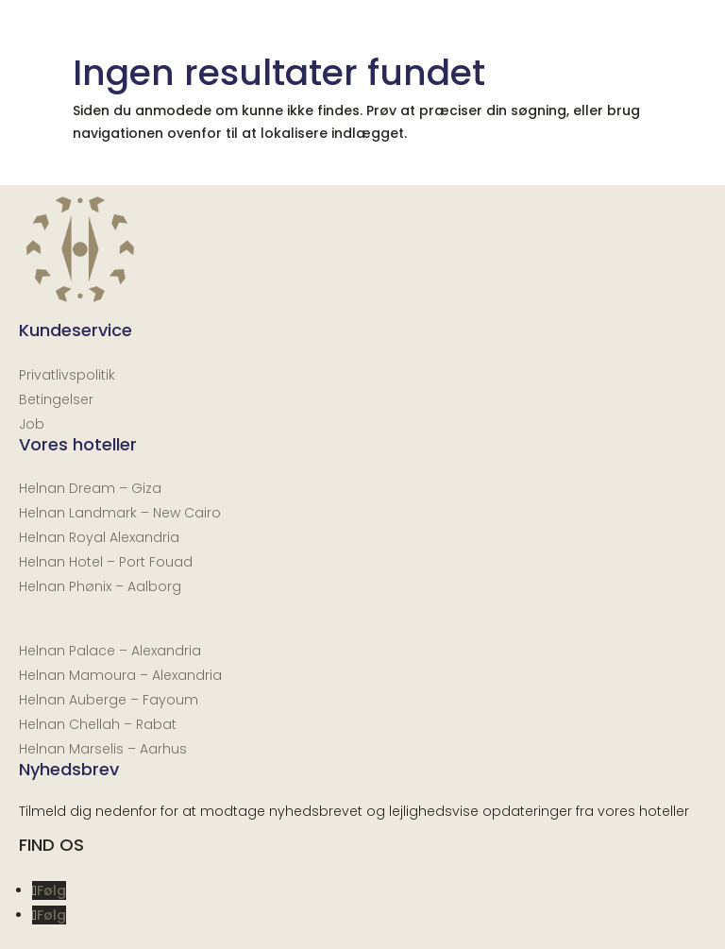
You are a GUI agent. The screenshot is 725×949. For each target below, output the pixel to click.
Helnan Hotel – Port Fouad (106, 561)
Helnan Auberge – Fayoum (108, 699)
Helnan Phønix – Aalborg (100, 586)
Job (31, 424)
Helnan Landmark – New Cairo (120, 512)
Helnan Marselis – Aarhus (103, 748)
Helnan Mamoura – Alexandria (120, 675)
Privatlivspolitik (67, 374)
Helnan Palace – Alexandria (110, 650)
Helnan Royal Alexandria (99, 537)
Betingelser (56, 399)
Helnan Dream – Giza (90, 488)
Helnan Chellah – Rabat (98, 724)
